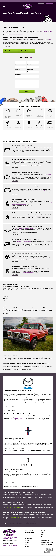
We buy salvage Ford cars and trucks (12, 508)
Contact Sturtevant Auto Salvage (11, 522)
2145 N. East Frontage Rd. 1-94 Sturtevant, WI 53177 (10, 539)
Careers (43, 533)
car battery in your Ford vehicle (24, 148)
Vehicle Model (18, 74)
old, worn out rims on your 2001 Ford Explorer (33, 255)
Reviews (27, 547)
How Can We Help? (19, 79)
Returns (27, 541)
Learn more (15, 154)
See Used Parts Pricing (10, 50)
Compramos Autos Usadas (47, 543)
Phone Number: (18, 64)
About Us (43, 531)
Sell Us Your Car (29, 531)
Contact (27, 545)
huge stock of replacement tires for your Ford (40, 496)
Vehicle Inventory (29, 533)
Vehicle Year (17, 69)
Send (26, 92)
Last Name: (29, 60)
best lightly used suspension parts (27, 273)
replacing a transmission (18, 419)
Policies (27, 543)
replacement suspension (29, 45)
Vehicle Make (30, 69)
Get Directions (41, 3)
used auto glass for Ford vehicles (39, 191)
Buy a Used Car (28, 536)
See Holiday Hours (7, 548)
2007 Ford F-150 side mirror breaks (24, 242)
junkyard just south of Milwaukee (16, 34)
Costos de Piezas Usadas (46, 545)
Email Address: (30, 64)
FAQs (42, 537)
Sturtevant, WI (27, 3)
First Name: (17, 60)
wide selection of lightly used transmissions (37, 216)
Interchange (28, 534)
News (42, 535)
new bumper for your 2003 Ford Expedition (24, 161)
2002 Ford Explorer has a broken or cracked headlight (26, 228)
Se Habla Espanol (49, 3)
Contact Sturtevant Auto (27, 50)
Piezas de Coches (45, 541)
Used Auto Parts (29, 539)
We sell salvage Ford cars (15, 518)
